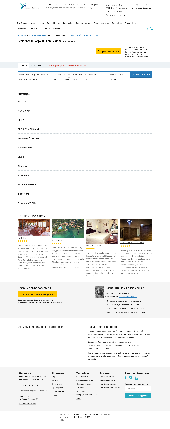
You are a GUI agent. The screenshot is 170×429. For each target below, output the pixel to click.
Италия (22, 35)
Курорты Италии (37, 23)
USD (141, 5)
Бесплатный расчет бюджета (37, 294)
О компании (82, 376)
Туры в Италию (53, 23)
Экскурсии (57, 384)
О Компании (45, 28)
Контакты (57, 28)
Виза (96, 35)
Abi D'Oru (22, 238)
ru (149, 5)
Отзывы (33, 28)
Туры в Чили (130, 23)
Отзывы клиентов (84, 380)
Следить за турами (138, 395)
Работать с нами (107, 376)
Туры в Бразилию (101, 23)
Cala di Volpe (57, 240)
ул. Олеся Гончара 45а (29, 399)
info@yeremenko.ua (128, 297)
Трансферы (57, 387)
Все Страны (22, 23)
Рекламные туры (107, 380)
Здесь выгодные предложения (138, 384)
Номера (23, 65)
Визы (54, 395)
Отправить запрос (108, 51)
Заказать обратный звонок (34, 390)
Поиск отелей (75, 35)
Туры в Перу (117, 23)
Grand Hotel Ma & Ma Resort (132, 242)
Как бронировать (108, 384)
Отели (55, 380)
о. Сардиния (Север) (38, 35)
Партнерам (22, 28)
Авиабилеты (58, 391)
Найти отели (143, 74)
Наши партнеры (83, 384)
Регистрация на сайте (110, 387)
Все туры (87, 35)
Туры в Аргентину (83, 23)
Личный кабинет (144, 8)
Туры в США (68, 23)
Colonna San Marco (94, 245)
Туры (54, 376)
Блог (78, 398)
